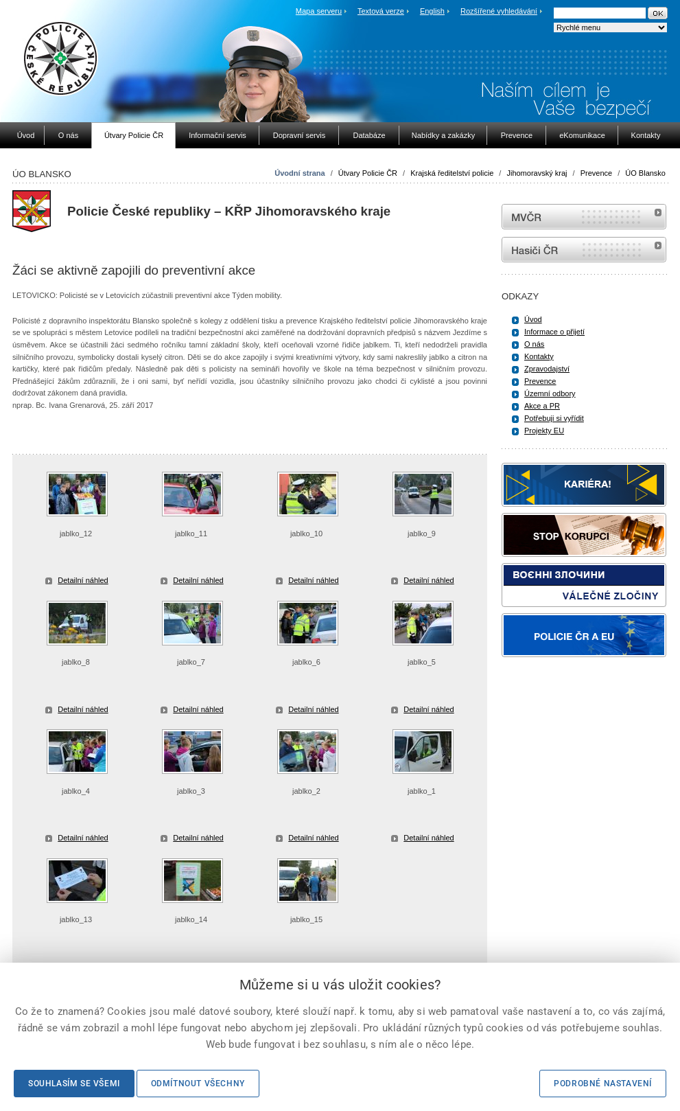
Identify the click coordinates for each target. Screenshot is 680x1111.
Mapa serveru (319, 11)
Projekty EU (544, 430)
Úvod (533, 319)
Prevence (596, 173)
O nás (534, 344)
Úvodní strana (299, 173)
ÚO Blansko (645, 173)
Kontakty (539, 356)
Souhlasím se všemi (74, 1083)
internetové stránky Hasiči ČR (584, 249)
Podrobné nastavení (603, 1083)
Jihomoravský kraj (536, 173)
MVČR (584, 216)
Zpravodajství (547, 369)
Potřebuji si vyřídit (554, 418)
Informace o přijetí (554, 332)
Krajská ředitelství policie (451, 173)
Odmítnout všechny (198, 1083)
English (432, 11)
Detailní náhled (83, 580)
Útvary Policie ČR (367, 173)
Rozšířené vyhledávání (498, 11)
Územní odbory (550, 393)
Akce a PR (542, 406)
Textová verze (380, 11)
